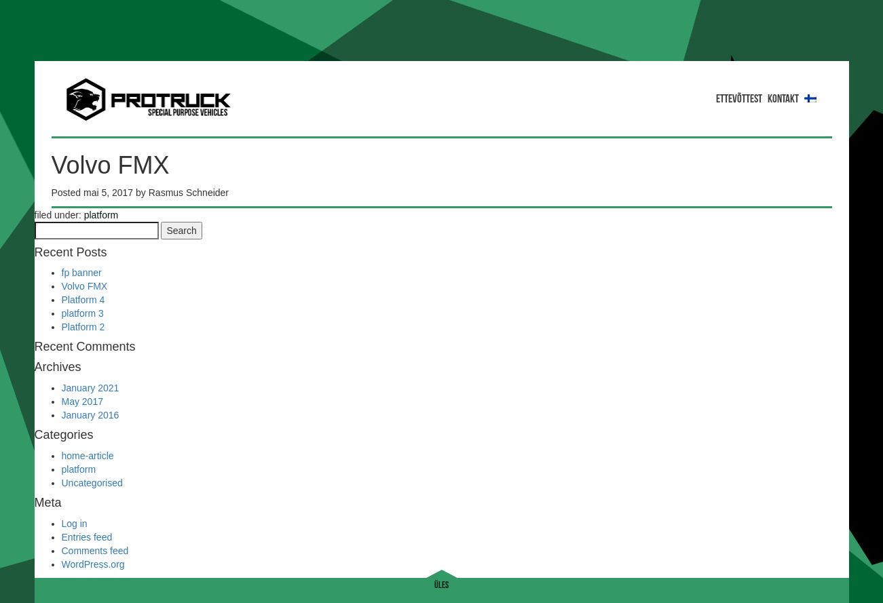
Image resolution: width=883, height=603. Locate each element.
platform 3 (83, 313)
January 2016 (90, 415)
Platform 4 (83, 299)
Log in (75, 523)
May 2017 (82, 401)
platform (101, 215)
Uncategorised (92, 483)
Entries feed (87, 537)
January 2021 (90, 388)
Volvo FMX (85, 286)
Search (181, 230)
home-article (88, 455)
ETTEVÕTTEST (739, 99)
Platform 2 (83, 327)
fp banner (82, 272)
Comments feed (95, 550)
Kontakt (783, 99)
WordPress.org (93, 564)
